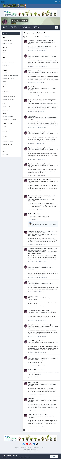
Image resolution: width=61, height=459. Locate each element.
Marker (4, 126)
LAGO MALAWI (31, 344)
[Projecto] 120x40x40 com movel (37, 414)
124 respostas (42, 95)
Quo (44, 312)
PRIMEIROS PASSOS (33, 285)
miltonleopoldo (46, 342)
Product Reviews (6, 106)
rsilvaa (44, 133)
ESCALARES (31, 269)
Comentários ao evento (8, 62)
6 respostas (41, 365)
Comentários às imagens (8, 78)
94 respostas (40, 143)
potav (44, 42)
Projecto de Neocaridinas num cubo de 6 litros (41, 40)
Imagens (5, 72)
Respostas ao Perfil (7, 43)
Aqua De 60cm (32, 87)
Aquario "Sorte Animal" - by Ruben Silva (39, 132)
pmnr (44, 72)
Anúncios (5, 113)
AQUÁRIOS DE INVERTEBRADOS (36, 328)
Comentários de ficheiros (8, 99)
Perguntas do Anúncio (8, 116)
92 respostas (43, 244)
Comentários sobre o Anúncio (10, 119)
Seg (38, 36)
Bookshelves (6, 154)
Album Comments (7, 83)
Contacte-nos (36, 447)
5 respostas (40, 82)
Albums (4, 81)
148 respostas (42, 336)
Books (4, 151)
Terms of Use (27, 457)
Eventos (4, 60)
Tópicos (4, 50)
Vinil (29, 356)
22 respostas (42, 352)
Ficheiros (5, 93)
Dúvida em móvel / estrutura (36, 71)
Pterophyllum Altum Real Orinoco (37, 266)
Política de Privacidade (26, 447)
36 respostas (43, 277)
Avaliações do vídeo (7, 144)
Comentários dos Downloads (9, 96)
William (44, 267)
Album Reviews (6, 86)
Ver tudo (5, 33)
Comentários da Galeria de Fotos (10, 75)
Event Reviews (6, 65)
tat (44, 370)
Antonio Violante (32, 42)
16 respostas (41, 425)
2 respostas (41, 111)
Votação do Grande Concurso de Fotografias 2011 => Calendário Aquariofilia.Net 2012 (42, 232)
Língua (17, 447)
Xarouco (36, 222)
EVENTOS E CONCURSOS (34, 236)
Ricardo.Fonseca (47, 326)
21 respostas (43, 50)
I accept (54, 456)
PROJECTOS (31, 417)
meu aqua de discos (33, 382)
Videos (4, 139)
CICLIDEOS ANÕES (52, 103)
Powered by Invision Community (30, 450)
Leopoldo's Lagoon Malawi (35, 341)
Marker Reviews (6, 131)
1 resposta (40, 209)
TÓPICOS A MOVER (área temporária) (37, 359)
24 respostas (42, 320)
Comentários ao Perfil (8, 40)
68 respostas (41, 394)
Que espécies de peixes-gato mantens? (39, 310)
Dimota (44, 283)
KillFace (45, 416)
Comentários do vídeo (8, 141)
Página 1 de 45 (47, 36)
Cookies (44, 447)
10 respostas (42, 291)
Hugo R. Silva (46, 234)
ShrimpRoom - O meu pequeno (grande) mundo (41, 325)
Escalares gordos (33, 282)
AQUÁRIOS (30, 89)
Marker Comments (7, 129)
